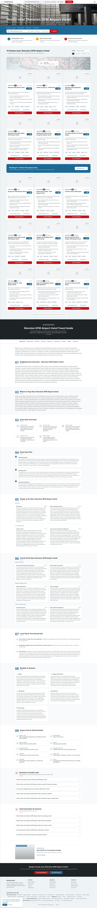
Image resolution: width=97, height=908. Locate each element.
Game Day (43, 341)
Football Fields (34, 894)
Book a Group (74, 883)
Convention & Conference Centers (43, 898)
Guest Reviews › (15, 259)
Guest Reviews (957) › (72, 155)
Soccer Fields (19, 894)
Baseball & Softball (26, 894)
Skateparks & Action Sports (36, 900)
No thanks (10, 904)
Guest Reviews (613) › (72, 305)
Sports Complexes (86, 894)
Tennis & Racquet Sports (70, 894)
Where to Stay (30, 341)
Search (54, 31)
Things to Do (49, 341)
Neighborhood (22, 341)
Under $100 (77, 53)
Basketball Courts (42, 894)
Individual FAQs (53, 882)
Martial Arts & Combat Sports (31, 896)
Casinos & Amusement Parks (81, 898)
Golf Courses (78, 894)
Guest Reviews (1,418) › (72, 213)
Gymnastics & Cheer (12, 896)
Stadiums (59, 896)
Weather (69, 341)
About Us (30, 885)
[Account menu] (94, 2)
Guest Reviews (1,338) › (72, 109)
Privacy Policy (53, 885)
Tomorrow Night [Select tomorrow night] (20, 27)
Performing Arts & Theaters (69, 898)
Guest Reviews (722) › (15, 155)
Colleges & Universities (71, 896)
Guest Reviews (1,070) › (44, 305)
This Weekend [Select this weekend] (28, 27)
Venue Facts (75, 341)
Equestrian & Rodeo (21, 896)
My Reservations (74, 885)
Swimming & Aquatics (60, 894)
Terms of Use (52, 887)
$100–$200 (84, 53)
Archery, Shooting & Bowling (47, 900)
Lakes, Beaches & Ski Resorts (66, 900)
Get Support (74, 882)
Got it (5, 904)
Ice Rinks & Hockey (50, 894)
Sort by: (73, 50)
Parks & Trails (57, 900)
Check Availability (42, 872)
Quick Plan (37, 341)
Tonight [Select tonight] (13, 27)
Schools (48, 896)
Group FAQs (52, 883)
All (73, 53)
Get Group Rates (81, 168)
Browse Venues (13, 16)
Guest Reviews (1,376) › (44, 213)
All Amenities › (26, 109)
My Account (73, 887)
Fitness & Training (42, 896)
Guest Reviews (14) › (43, 109)
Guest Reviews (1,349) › (44, 259)
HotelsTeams (8, 2)
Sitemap (57, 904)
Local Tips (64, 341)
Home (7, 16)
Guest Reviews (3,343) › (15, 213)
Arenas (64, 896)
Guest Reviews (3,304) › (44, 155)
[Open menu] (2, 2)
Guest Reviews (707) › (15, 109)
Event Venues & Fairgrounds (57, 898)
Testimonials (31, 887)
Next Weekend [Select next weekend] (36, 27)
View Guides (30, 883)
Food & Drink (57, 341)
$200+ (89, 53)
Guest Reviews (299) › (72, 259)
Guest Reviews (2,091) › (15, 305)
